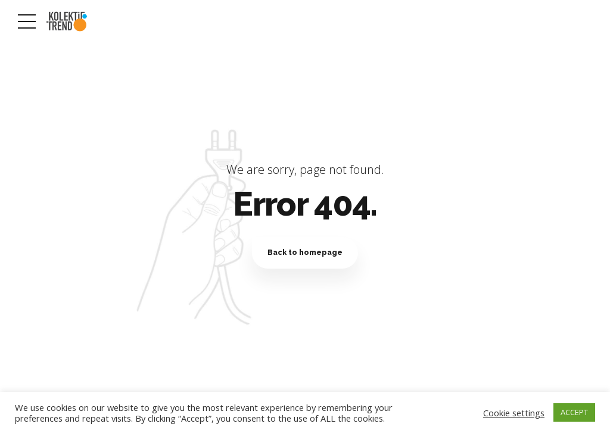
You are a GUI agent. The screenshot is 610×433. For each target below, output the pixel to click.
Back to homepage (305, 252)
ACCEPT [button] (574, 412)
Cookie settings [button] (513, 412)
